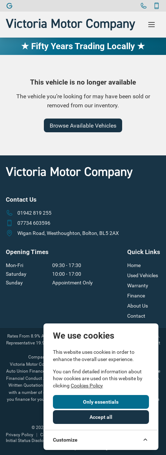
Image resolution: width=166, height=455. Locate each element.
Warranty (137, 285)
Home (134, 265)
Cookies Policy (87, 386)
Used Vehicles (142, 275)
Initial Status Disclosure (29, 440)
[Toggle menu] (151, 24)
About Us (137, 306)
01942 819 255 (34, 213)
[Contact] (156, 5)
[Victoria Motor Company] (9, 5)
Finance (136, 296)
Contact (136, 316)
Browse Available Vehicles (83, 125)
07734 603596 (33, 223)
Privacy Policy (19, 434)
